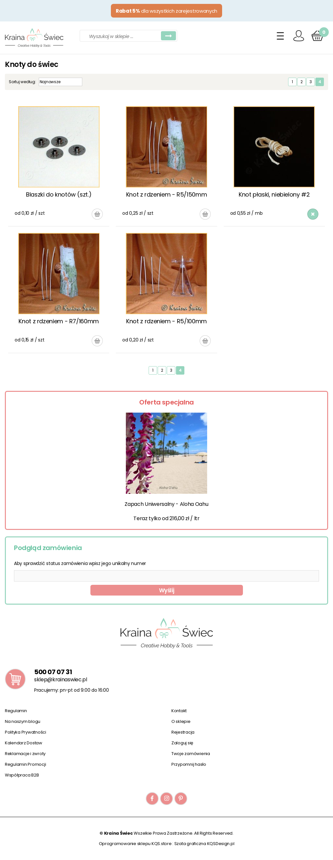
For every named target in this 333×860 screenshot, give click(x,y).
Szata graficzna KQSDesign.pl (204, 844)
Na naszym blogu (22, 721)
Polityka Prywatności (25, 732)
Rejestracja (182, 732)
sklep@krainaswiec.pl (60, 679)
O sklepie (181, 721)
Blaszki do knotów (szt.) (58, 194)
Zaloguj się (182, 743)
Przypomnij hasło (188, 764)
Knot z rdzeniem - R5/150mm (166, 194)
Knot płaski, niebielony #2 (274, 194)
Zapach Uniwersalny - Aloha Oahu (166, 504)
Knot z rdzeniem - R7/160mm (59, 321)
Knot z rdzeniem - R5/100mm (166, 321)
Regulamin (16, 711)
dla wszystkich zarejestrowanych (166, 11)
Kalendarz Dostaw (23, 743)
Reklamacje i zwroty (25, 754)
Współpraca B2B (22, 775)
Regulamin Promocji (25, 764)
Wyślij (166, 590)
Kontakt (179, 711)
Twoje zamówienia (190, 754)
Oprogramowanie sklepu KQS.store (135, 844)
